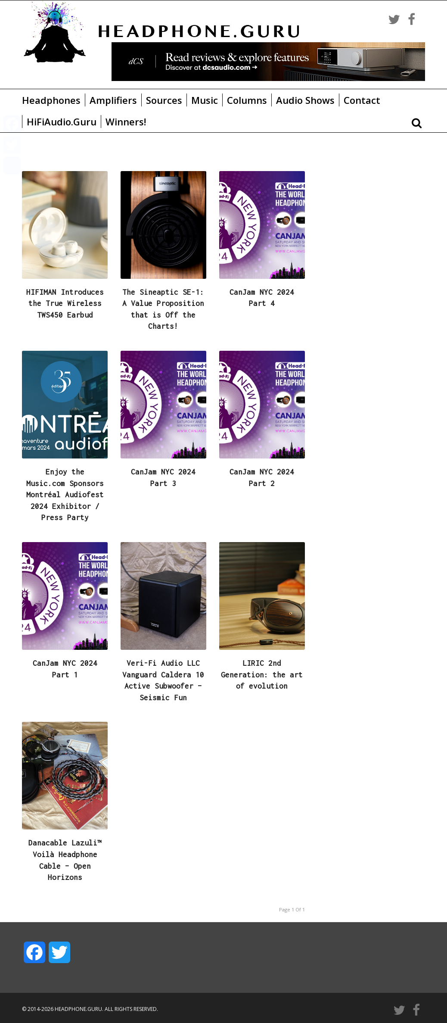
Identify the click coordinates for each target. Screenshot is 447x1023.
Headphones (51, 100)
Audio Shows (305, 100)
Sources (164, 100)
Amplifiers (113, 100)
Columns (247, 100)
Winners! (126, 121)
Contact (362, 100)
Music (204, 100)
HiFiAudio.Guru (61, 121)
